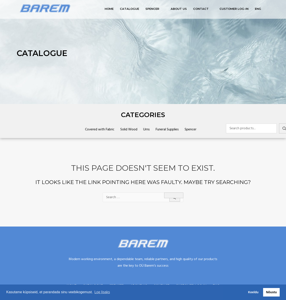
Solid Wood (128, 129)
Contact (201, 8)
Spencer (152, 8)
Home (109, 8)
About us (179, 8)
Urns (146, 129)
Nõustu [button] (271, 292)
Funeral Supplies (167, 129)
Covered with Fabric (99, 129)
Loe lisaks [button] (102, 292)
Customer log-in (234, 8)
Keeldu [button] (253, 292)
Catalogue (129, 8)
